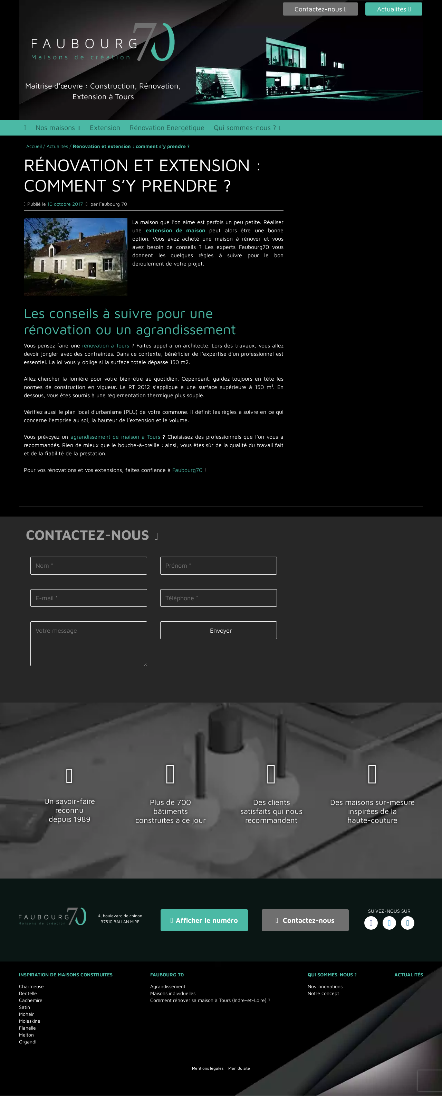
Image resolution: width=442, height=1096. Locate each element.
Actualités (57, 149)
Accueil (34, 149)
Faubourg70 (187, 473)
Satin (24, 1007)
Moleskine (29, 1021)
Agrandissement (167, 987)
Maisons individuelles (172, 993)
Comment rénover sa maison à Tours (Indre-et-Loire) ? (210, 1000)
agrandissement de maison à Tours (115, 439)
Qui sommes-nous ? (252, 129)
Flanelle (27, 1028)
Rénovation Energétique (172, 129)
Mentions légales (207, 1068)
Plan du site (239, 1068)
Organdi (27, 1042)
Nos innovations (325, 987)
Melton (26, 1035)
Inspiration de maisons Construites (66, 975)
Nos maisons (57, 129)
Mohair (26, 1014)
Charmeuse (31, 987)
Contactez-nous (305, 922)
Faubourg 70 (167, 975)
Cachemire (30, 1000)
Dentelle (28, 993)
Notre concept (323, 993)
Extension (109, 129)
